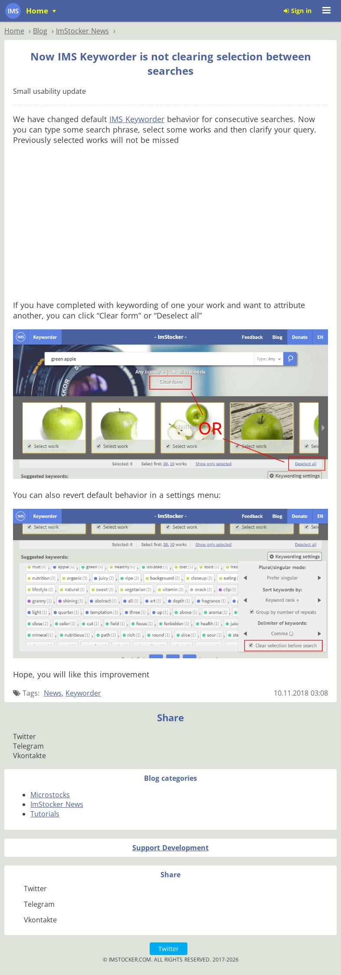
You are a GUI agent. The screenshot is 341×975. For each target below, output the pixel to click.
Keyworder (83, 693)
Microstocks (50, 794)
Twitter (168, 949)
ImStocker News (56, 804)
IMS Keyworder (136, 119)
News (53, 693)
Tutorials (44, 814)
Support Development (170, 847)
